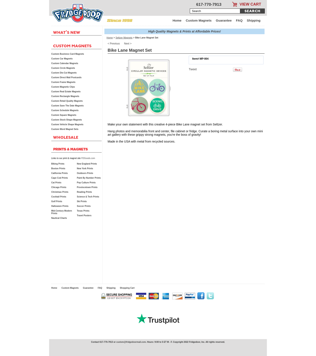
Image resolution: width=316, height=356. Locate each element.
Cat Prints (56, 182)
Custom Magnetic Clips (63, 87)
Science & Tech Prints (88, 197)
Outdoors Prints (85, 173)
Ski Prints (82, 201)
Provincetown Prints (87, 187)
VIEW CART (250, 4)
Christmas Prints (59, 192)
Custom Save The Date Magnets (67, 105)
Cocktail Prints (58, 197)
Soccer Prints (84, 206)
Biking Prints (57, 164)
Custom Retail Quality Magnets (67, 101)
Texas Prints (83, 211)
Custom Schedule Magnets (65, 110)
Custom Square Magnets (63, 115)
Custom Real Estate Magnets (65, 91)
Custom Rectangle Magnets (65, 96)
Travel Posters (84, 215)
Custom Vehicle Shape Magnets (67, 124)
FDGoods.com (88, 158)
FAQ (239, 20)
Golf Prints (56, 201)
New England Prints (87, 164)
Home (177, 20)
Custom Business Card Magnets (67, 54)
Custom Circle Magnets (63, 68)
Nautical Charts (59, 218)
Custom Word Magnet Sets (64, 129)
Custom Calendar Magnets (64, 63)
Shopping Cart (127, 288)
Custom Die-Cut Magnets (64, 73)
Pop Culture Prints (86, 182)
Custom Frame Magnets (63, 82)
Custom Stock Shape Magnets (66, 120)
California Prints (59, 173)
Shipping (253, 20)
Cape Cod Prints (59, 178)
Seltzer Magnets (124, 37)
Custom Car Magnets (62, 58)
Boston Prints (58, 168)
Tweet (193, 69)
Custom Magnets (199, 20)
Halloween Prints (60, 206)
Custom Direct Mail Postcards (66, 77)
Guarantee (224, 20)
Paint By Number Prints (89, 178)
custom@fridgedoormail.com (131, 342)
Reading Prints (84, 192)
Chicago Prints (58, 187)
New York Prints (85, 168)
